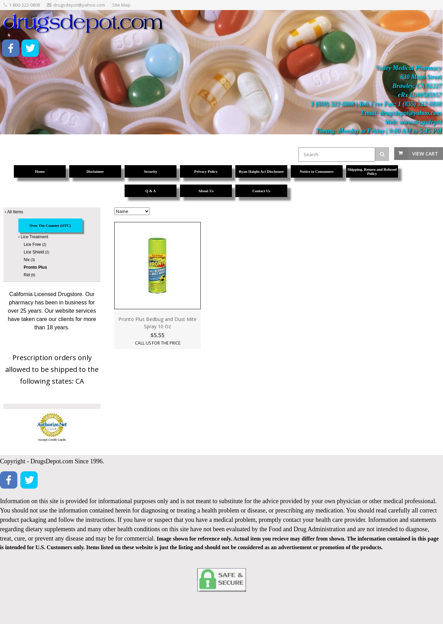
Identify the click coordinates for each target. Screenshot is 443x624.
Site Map (121, 5)
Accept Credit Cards (52, 440)
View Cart (425, 153)
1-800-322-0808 (24, 5)
